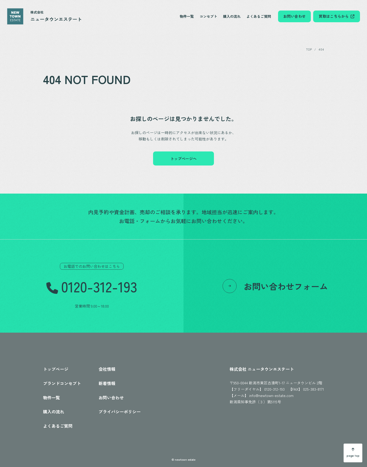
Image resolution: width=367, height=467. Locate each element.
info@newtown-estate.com (271, 395)
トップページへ (183, 158)
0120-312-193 (274, 389)
